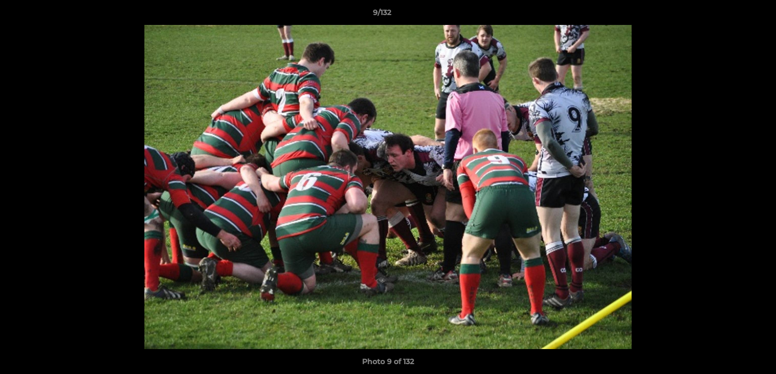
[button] (732, 15)
